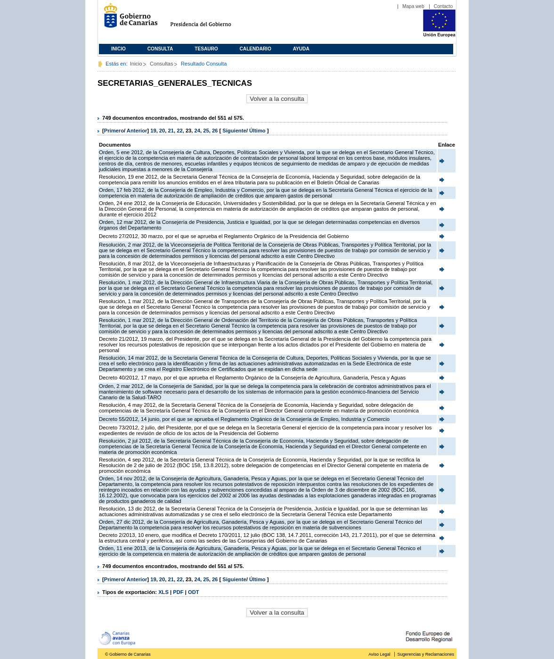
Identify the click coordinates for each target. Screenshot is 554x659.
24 (197, 130)
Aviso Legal (379, 654)
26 (215, 130)
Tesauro (206, 48)
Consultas (161, 63)
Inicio (118, 48)
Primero (114, 130)
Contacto (443, 6)
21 (171, 130)
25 (206, 130)
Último (258, 130)
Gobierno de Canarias (128, 19)
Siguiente (234, 130)
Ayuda (301, 48)
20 (162, 130)
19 (153, 130)
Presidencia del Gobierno (209, 19)
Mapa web (413, 6)
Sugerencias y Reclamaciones (426, 654)
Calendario (255, 48)
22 (179, 130)
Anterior (137, 130)
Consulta (160, 48)
